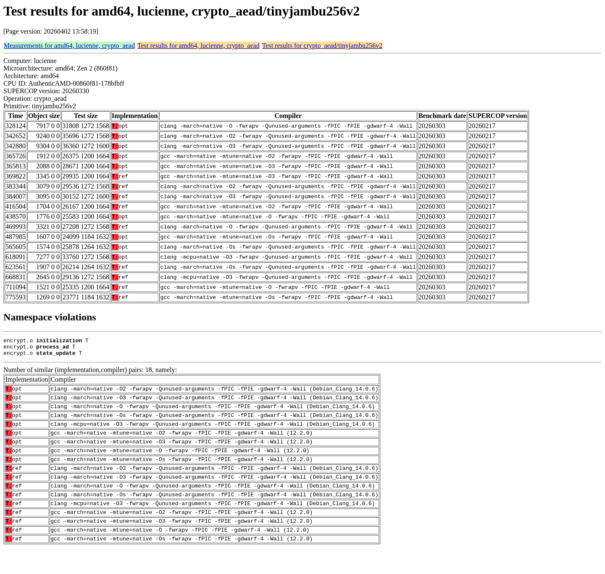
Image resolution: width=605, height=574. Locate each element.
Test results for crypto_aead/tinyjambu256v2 (322, 45)
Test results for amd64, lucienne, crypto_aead (198, 45)
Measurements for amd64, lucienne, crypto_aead (69, 45)
